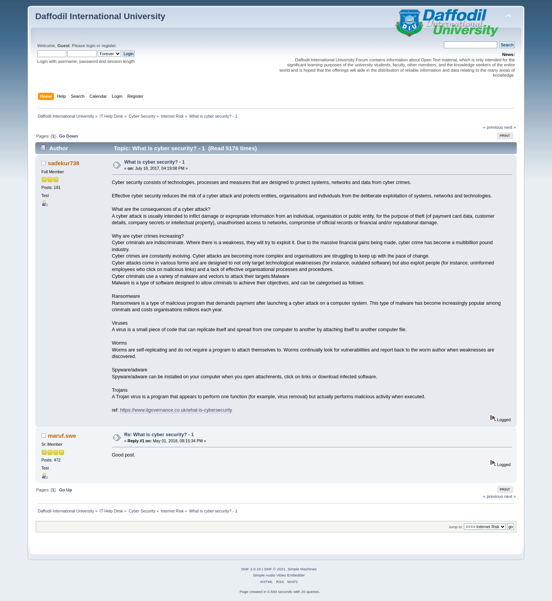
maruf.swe (62, 435)
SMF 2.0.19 (251, 569)
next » (510, 127)
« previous (493, 127)
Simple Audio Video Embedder (279, 575)
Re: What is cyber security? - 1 (159, 434)
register (109, 45)
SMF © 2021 (275, 569)
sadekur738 (63, 163)
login (90, 45)
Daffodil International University (100, 16)
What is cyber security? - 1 (154, 162)
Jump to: (456, 527)
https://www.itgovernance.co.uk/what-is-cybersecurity (176, 410)
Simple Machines (302, 569)
